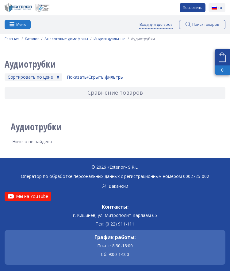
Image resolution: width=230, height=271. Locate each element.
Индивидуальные (109, 39)
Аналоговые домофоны (66, 39)
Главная (12, 39)
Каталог (32, 39)
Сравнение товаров (115, 92)
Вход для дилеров (156, 24)
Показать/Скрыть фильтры (95, 77)
